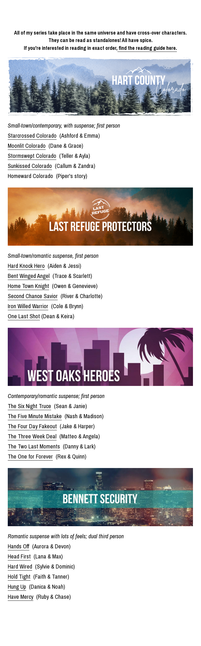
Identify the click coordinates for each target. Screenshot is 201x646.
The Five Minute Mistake (35, 416)
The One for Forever (30, 456)
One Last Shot (24, 316)
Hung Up (17, 586)
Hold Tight (19, 576)
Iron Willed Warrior (28, 306)
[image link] (100, 86)
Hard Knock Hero (26, 266)
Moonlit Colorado (27, 145)
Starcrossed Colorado (32, 135)
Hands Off (18, 546)
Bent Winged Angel (29, 276)
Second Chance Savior (33, 296)
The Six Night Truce (29, 406)
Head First (19, 556)
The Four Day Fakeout (32, 426)
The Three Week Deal (32, 436)
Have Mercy (20, 596)
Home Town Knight (28, 286)
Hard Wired (20, 566)
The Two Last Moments (34, 446)
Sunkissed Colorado (30, 166)
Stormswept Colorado (32, 156)
